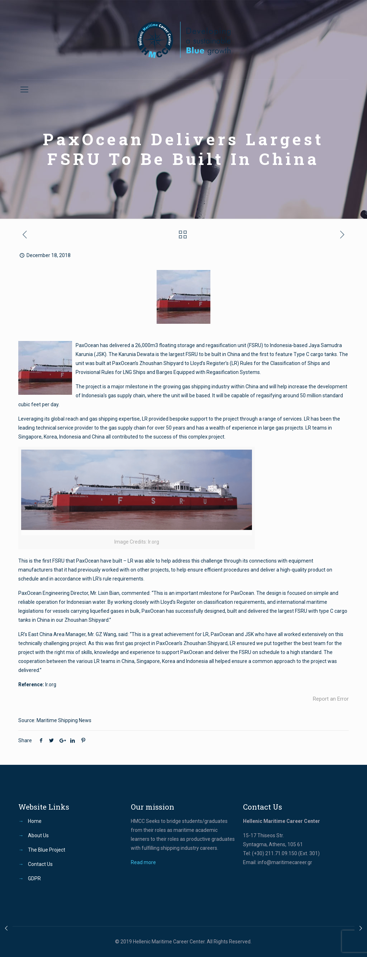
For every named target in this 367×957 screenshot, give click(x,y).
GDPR (34, 878)
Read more (143, 862)
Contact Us (40, 864)
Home (35, 821)
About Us (38, 835)
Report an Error (331, 699)
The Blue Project (46, 850)
